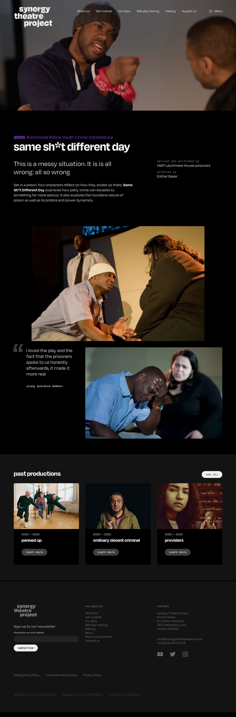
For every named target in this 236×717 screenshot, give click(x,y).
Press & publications (99, 641)
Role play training (146, 11)
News (89, 637)
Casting (169, 11)
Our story (120, 11)
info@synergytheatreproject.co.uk (180, 643)
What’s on (77, 11)
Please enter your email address (30, 637)
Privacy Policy (97, 679)
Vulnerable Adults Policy (64, 679)
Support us (188, 11)
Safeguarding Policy (28, 679)
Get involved (99, 11)
